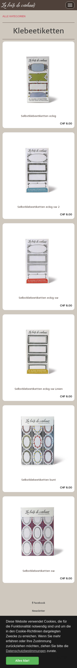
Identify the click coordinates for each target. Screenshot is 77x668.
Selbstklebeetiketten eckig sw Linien (39, 389)
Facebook (38, 602)
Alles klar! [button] (22, 660)
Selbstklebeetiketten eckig (38, 116)
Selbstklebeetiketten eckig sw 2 (38, 207)
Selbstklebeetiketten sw (39, 571)
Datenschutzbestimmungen (26, 651)
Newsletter (38, 610)
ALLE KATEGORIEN (13, 16)
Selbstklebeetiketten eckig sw (38, 298)
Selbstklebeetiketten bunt (38, 480)
